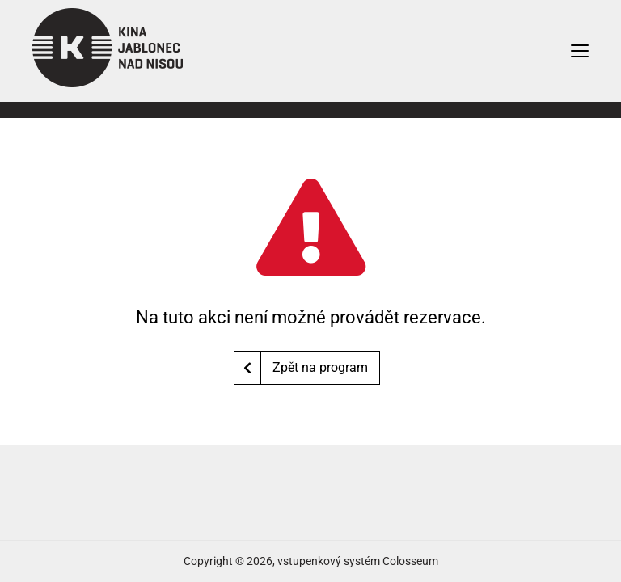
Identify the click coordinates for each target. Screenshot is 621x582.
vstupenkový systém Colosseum (357, 561)
